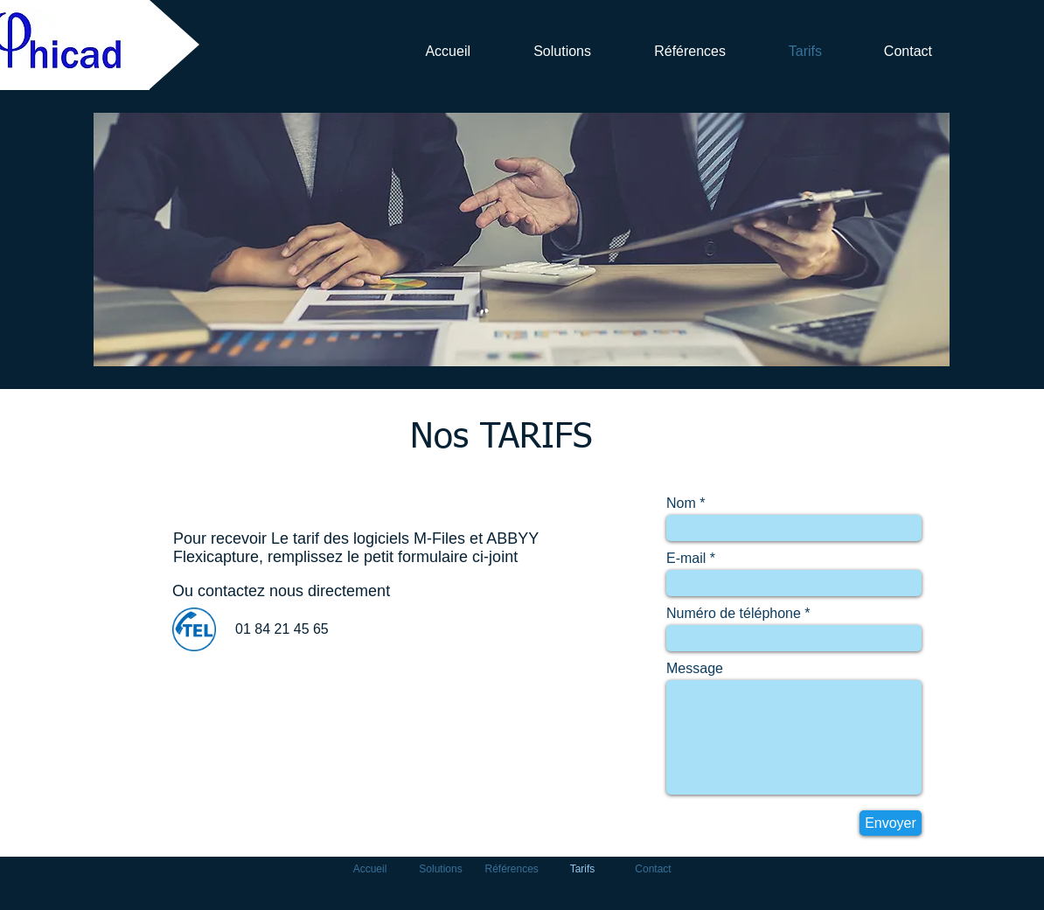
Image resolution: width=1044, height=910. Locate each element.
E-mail (686, 559)
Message (694, 669)
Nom (681, 504)
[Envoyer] (891, 823)
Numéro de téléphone (733, 614)
